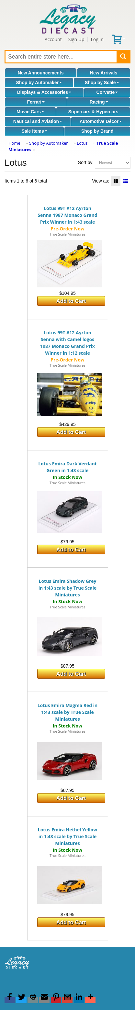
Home (14, 143)
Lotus (82, 143)
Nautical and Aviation (37, 121)
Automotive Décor (101, 121)
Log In (97, 39)
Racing (99, 102)
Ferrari (35, 102)
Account (53, 39)
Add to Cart (71, 301)
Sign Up (76, 39)
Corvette (107, 92)
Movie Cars (30, 111)
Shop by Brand (97, 131)
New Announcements (41, 72)
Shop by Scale (102, 82)
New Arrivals (103, 72)
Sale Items (34, 131)
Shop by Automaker (39, 82)
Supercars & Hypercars (93, 111)
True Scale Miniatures (67, 234)
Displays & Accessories (44, 92)
